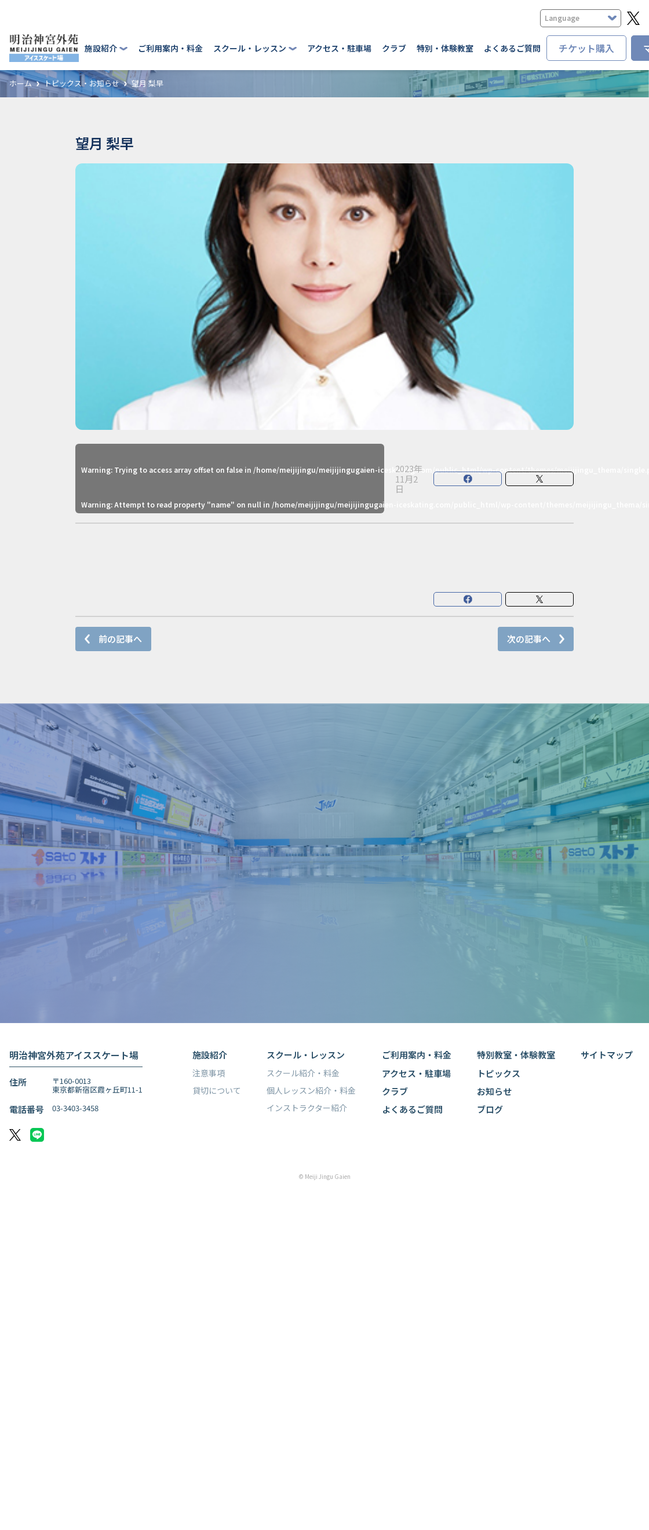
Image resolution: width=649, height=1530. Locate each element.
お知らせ (494, 1091)
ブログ (490, 1109)
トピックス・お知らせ (81, 83)
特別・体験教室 (445, 48)
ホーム (20, 83)
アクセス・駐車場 (339, 48)
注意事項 (208, 1073)
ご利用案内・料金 (170, 48)
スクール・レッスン (306, 1055)
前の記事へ (120, 639)
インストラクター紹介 (307, 1107)
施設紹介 (209, 1055)
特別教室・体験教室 (516, 1055)
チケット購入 (586, 48)
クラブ (394, 48)
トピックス (498, 1073)
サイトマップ (607, 1055)
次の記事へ (528, 639)
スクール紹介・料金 (303, 1073)
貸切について (216, 1090)
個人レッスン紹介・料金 (311, 1090)
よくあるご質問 (512, 48)
